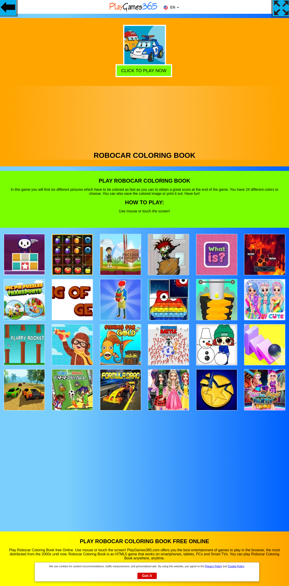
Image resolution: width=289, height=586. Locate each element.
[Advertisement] (144, 117)
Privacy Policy (213, 566)
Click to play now (144, 70)
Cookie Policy (236, 566)
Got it (147, 576)
